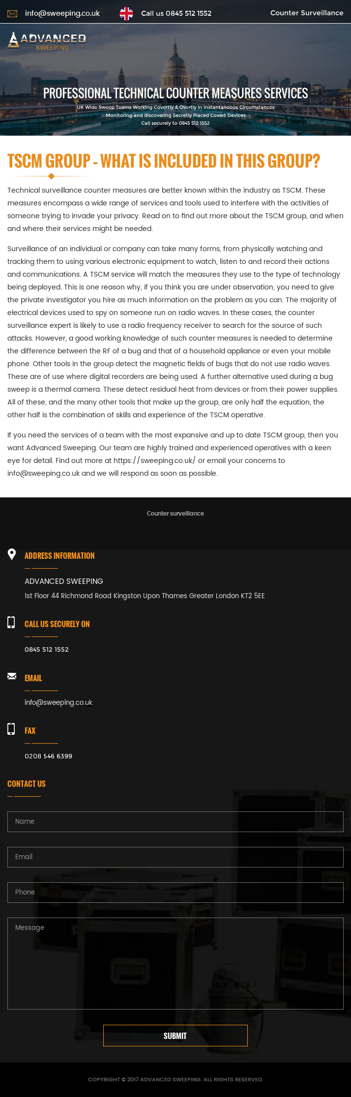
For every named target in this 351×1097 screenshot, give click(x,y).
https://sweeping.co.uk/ (155, 460)
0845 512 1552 (47, 649)
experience (167, 415)
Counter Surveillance (307, 12)
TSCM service (112, 274)
